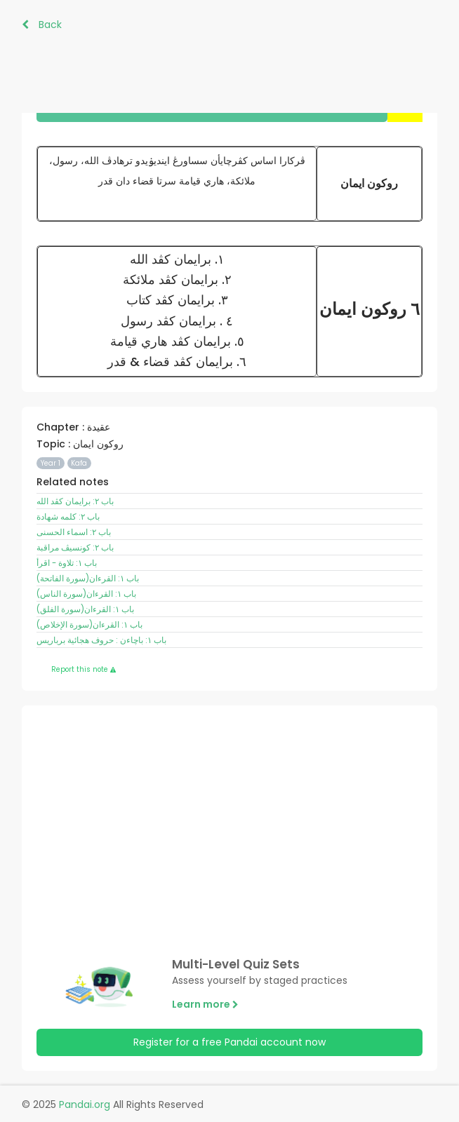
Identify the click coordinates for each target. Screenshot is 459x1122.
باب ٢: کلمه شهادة (68, 516)
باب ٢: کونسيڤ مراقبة (75, 547)
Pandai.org (84, 1104)
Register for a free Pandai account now (229, 1042)
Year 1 (50, 463)
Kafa (79, 463)
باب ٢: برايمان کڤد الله (75, 501)
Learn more (205, 1004)
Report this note (83, 669)
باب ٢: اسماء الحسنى (73, 532)
